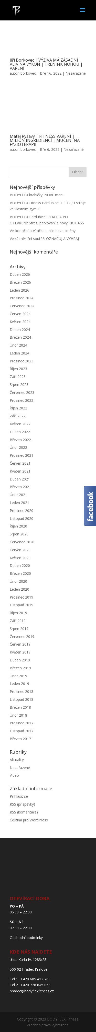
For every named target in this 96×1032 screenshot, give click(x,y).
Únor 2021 (18, 494)
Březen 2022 (20, 439)
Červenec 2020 (22, 542)
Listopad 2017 (21, 730)
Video (14, 775)
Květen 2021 (20, 471)
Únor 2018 (18, 715)
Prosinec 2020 (21, 510)
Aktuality (17, 759)
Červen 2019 (20, 644)
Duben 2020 (20, 565)
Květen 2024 (20, 321)
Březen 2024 (20, 337)
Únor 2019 (18, 675)
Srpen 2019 (19, 628)
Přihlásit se (19, 796)
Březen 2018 (20, 707)
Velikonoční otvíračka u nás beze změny (43, 230)
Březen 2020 (20, 573)
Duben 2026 (20, 274)
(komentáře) (24, 812)
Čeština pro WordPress (29, 820)
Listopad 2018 (21, 699)
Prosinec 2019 (21, 597)
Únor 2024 (18, 345)
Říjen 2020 (18, 526)
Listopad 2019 (21, 604)
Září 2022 (18, 416)
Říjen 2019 (18, 612)
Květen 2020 (20, 557)
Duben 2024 (20, 329)
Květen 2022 (20, 423)
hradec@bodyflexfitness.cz (32, 991)
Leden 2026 (19, 290)
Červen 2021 (20, 463)
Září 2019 (18, 620)
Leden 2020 (19, 589)
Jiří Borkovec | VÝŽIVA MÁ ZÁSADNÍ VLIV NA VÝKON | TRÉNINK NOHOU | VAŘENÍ (46, 64)
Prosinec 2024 (21, 297)
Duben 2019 (20, 660)
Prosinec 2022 (21, 400)
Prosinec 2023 (21, 361)
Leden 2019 (19, 683)
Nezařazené (76, 73)
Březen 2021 (20, 486)
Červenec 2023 (22, 392)
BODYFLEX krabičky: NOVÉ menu (37, 194)
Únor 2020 (18, 581)
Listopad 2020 (21, 518)
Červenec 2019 (22, 636)
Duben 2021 (20, 479)
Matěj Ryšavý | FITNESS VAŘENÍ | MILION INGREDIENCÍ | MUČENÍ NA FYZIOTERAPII (45, 140)
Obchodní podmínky (26, 937)
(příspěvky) (22, 804)
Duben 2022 (20, 431)
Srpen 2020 (19, 534)
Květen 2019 (20, 652)
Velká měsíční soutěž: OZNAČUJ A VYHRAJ (44, 238)
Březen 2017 (20, 738)
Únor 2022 (18, 447)
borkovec (28, 73)
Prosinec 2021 (21, 455)
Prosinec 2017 (21, 722)
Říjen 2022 (18, 408)
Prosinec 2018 (21, 691)
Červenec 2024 (22, 305)
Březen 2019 (20, 668)
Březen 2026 (20, 282)
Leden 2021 (19, 502)
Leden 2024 (19, 353)
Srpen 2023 (19, 384)
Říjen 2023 (18, 368)
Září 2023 (18, 376)
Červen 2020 (20, 549)
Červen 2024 (20, 313)
